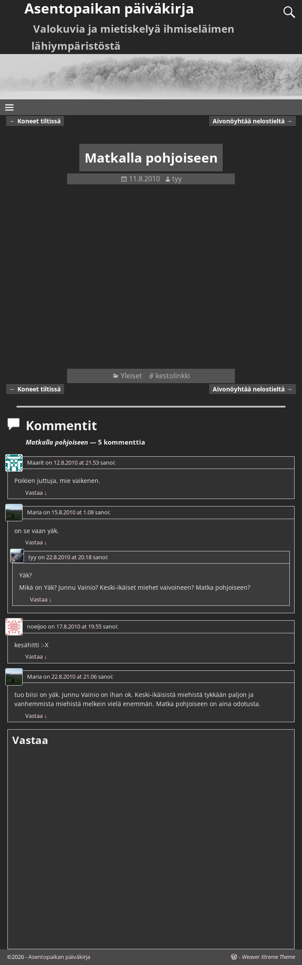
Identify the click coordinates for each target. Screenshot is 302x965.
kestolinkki (173, 376)
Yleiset (131, 376)
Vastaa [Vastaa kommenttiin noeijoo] (36, 656)
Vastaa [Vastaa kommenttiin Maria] (36, 542)
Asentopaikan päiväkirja (59, 957)
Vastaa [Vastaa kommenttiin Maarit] (36, 492)
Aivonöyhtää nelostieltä (252, 121)
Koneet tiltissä (35, 121)
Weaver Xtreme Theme (268, 957)
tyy (32, 557)
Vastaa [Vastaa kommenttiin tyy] (40, 599)
